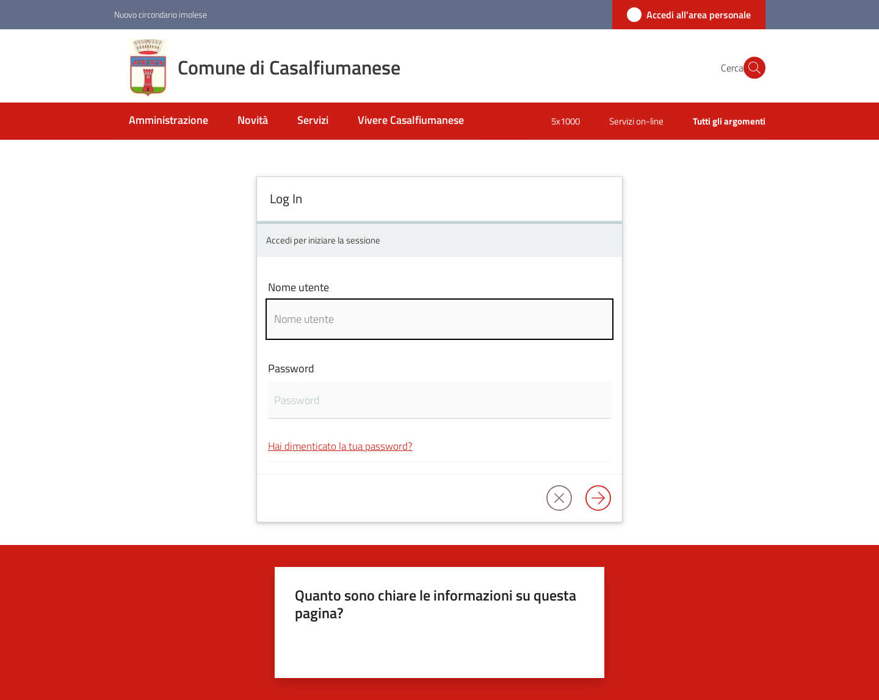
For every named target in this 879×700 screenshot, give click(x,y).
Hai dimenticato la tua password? (340, 445)
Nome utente (298, 287)
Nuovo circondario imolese (160, 14)
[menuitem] (168, 121)
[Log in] (598, 498)
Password (291, 368)
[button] (750, 67)
